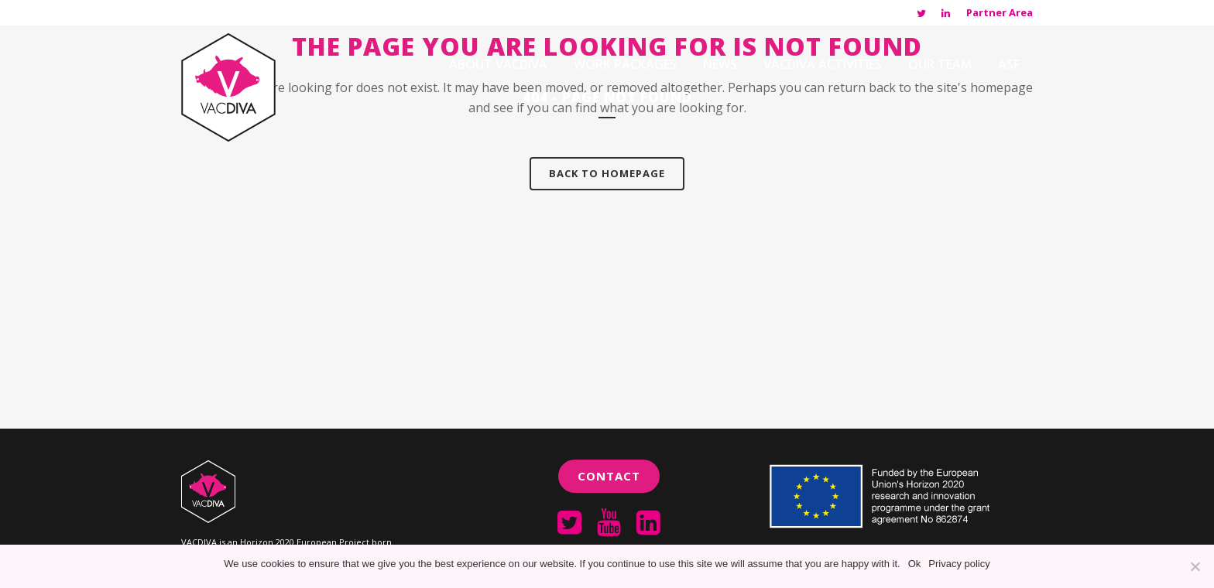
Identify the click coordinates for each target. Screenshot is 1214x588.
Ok (914, 563)
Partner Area (999, 12)
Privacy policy (958, 563)
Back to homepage (607, 173)
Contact (609, 476)
